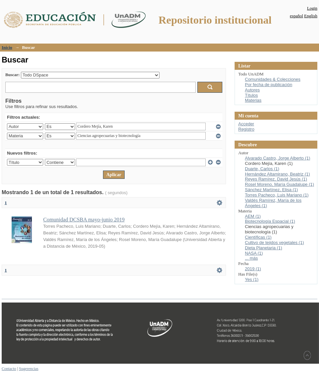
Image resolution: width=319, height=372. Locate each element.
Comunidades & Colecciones (272, 79)
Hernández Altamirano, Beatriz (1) (277, 174)
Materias (253, 100)
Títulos (251, 95)
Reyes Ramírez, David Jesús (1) (276, 179)
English (310, 15)
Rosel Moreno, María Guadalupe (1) (279, 184)
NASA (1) (254, 253)
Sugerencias (28, 368)
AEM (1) (253, 216)
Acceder (246, 123)
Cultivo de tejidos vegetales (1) (274, 242)
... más (251, 258)
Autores (252, 89)
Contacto (9, 368)
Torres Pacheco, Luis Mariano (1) (276, 194)
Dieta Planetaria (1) (263, 247)
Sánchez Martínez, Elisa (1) (271, 189)
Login (312, 8)
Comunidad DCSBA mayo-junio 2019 (84, 219)
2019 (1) (253, 268)
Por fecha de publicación (268, 84)
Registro (246, 129)
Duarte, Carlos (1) (262, 168)
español (296, 15)
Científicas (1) (258, 237)
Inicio (7, 47)
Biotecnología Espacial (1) (270, 221)
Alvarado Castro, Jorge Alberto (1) (277, 158)
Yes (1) (252, 279)
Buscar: (12, 74)
